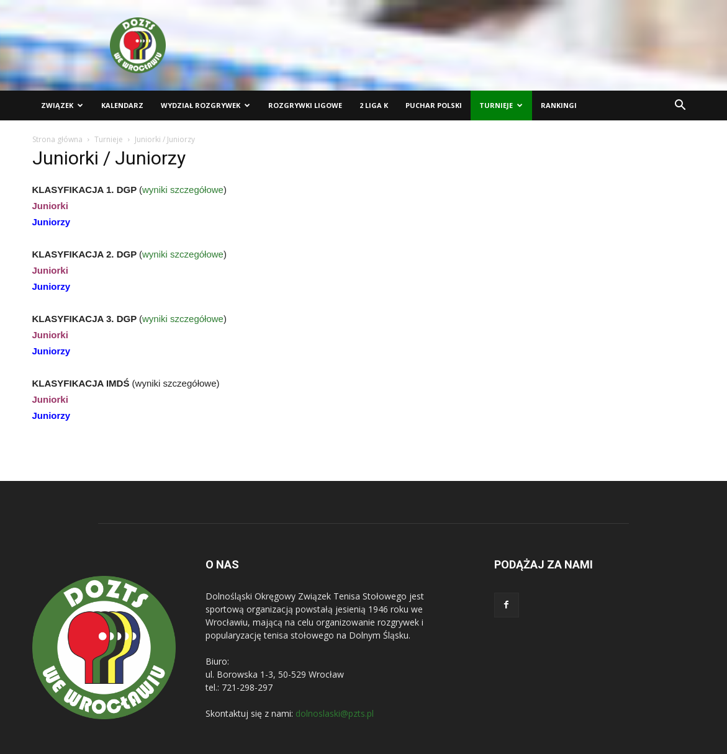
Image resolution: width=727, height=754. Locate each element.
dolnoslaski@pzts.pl (335, 713)
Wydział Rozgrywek (205, 105)
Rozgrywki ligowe (305, 105)
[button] (680, 106)
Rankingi (559, 105)
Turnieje (501, 105)
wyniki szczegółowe (183, 189)
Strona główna (57, 139)
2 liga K (373, 105)
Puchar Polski (433, 105)
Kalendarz (122, 105)
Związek (62, 105)
